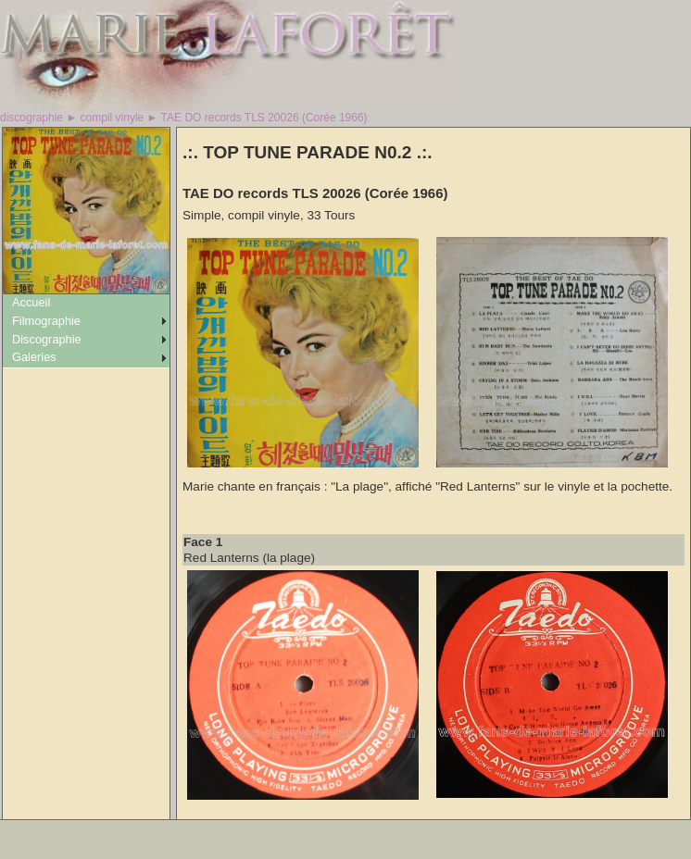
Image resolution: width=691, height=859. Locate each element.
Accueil (31, 302)
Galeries (34, 357)
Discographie (47, 339)
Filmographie (46, 321)
